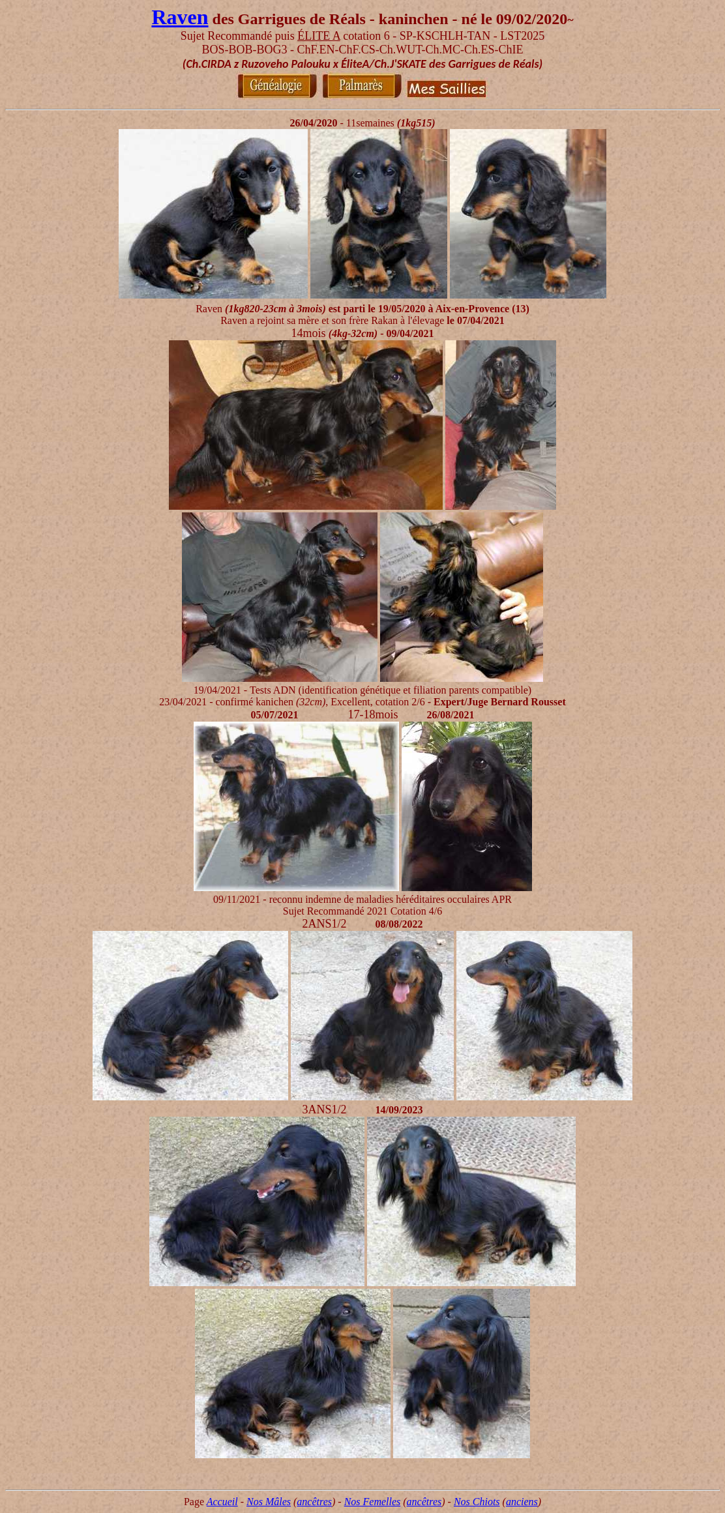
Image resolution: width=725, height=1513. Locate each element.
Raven (179, 17)
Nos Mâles (268, 1501)
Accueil (222, 1501)
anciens (522, 1501)
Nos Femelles (372, 1501)
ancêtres (314, 1501)
